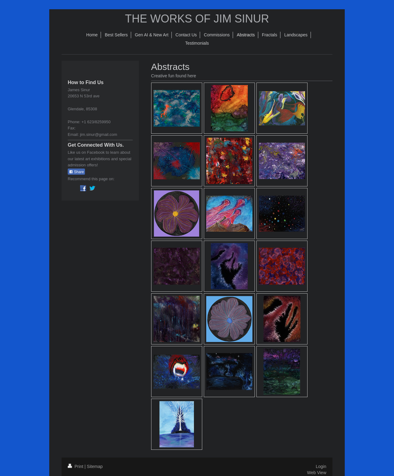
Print (76, 466)
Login (321, 466)
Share (76, 172)
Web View (316, 472)
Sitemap (95, 466)
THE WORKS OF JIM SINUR (197, 18)
